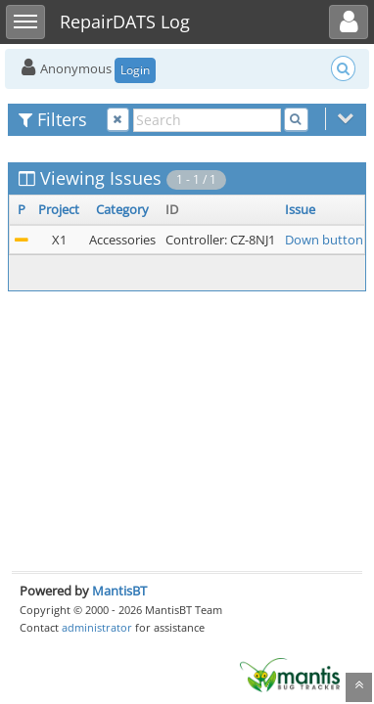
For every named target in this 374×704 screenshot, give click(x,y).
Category (122, 209)
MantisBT (119, 590)
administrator (97, 627)
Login (135, 70)
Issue (300, 209)
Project (58, 209)
